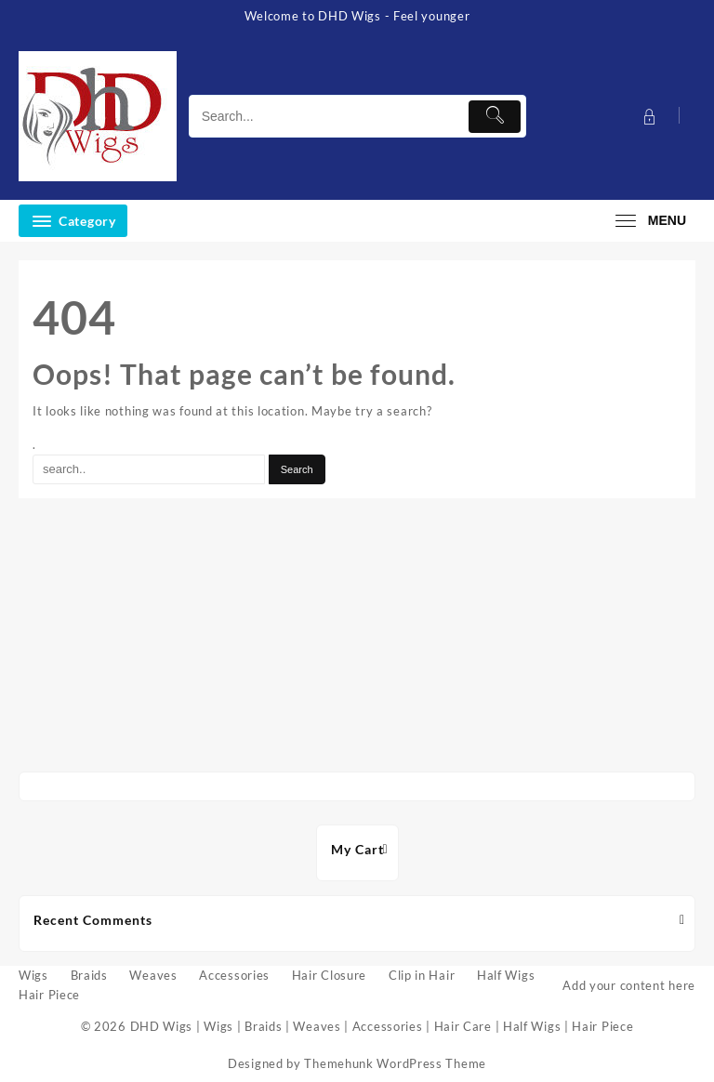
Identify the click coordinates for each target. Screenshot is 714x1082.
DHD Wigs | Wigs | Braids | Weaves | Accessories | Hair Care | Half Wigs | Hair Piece (382, 1026)
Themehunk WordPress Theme (395, 1063)
